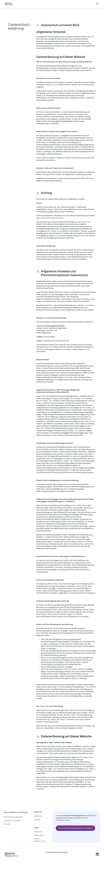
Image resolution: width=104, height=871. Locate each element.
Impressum (38, 832)
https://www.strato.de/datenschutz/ (50, 218)
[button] (97, 4)
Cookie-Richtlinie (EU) (39, 840)
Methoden (38, 816)
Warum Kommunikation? (13, 817)
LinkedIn (37, 820)
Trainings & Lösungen (12, 820)
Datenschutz (39, 835)
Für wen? (7, 824)
